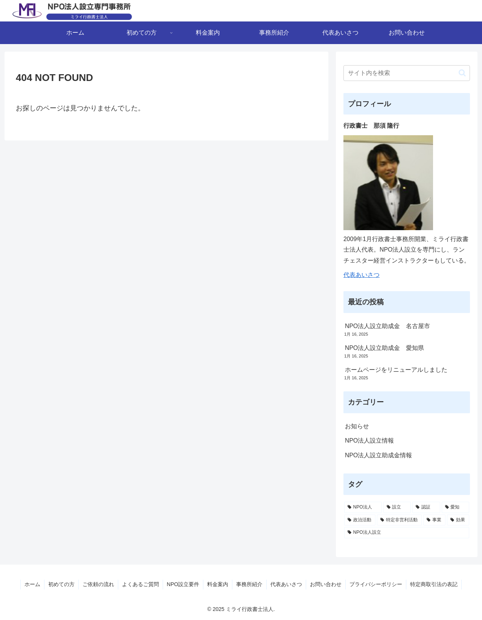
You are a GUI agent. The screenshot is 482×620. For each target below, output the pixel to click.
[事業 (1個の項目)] (434, 520)
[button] (462, 73)
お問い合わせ (326, 584)
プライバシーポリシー (375, 584)
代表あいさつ (361, 275)
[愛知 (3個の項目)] (456, 507)
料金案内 (217, 584)
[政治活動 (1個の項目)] (359, 520)
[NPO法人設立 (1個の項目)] (406, 532)
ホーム (32, 584)
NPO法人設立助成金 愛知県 (384, 348)
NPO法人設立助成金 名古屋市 (387, 326)
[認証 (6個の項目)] (426, 507)
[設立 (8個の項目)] (397, 507)
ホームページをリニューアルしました (396, 370)
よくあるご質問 (140, 584)
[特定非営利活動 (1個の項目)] (399, 520)
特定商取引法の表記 (434, 584)
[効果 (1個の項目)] (458, 520)
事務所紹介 (249, 584)
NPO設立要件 (183, 584)
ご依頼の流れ (98, 584)
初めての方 (61, 584)
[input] (406, 73)
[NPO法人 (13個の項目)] (363, 507)
